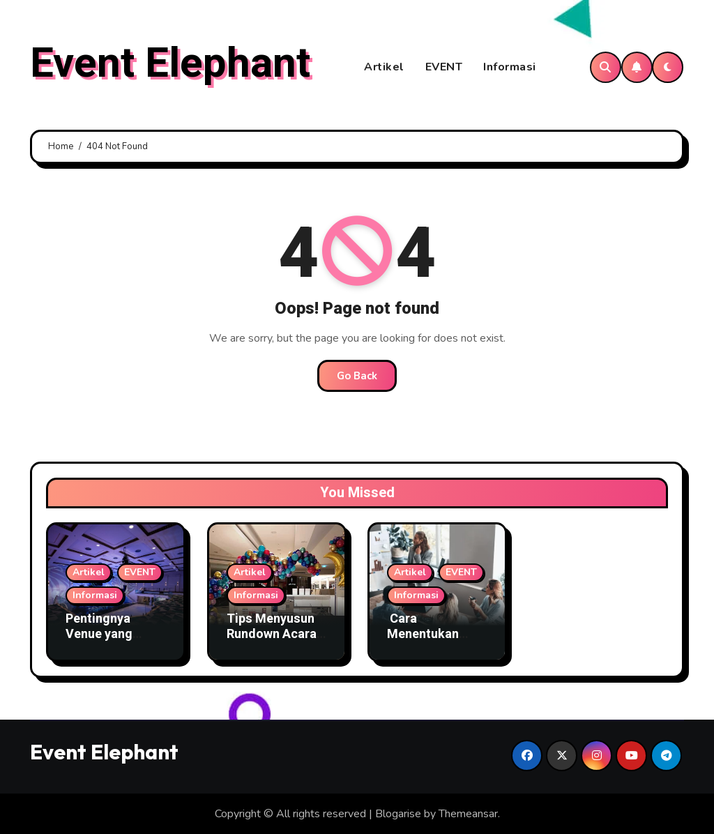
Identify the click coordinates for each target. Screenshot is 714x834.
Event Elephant (170, 63)
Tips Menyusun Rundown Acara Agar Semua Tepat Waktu (272, 641)
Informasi (509, 67)
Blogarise (398, 813)
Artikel (384, 67)
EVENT (444, 67)
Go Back (357, 376)
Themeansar (468, 813)
